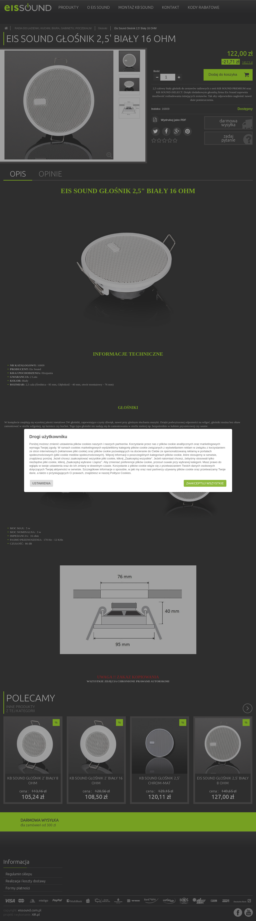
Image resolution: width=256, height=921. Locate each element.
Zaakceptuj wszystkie (205, 483)
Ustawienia (41, 483)
